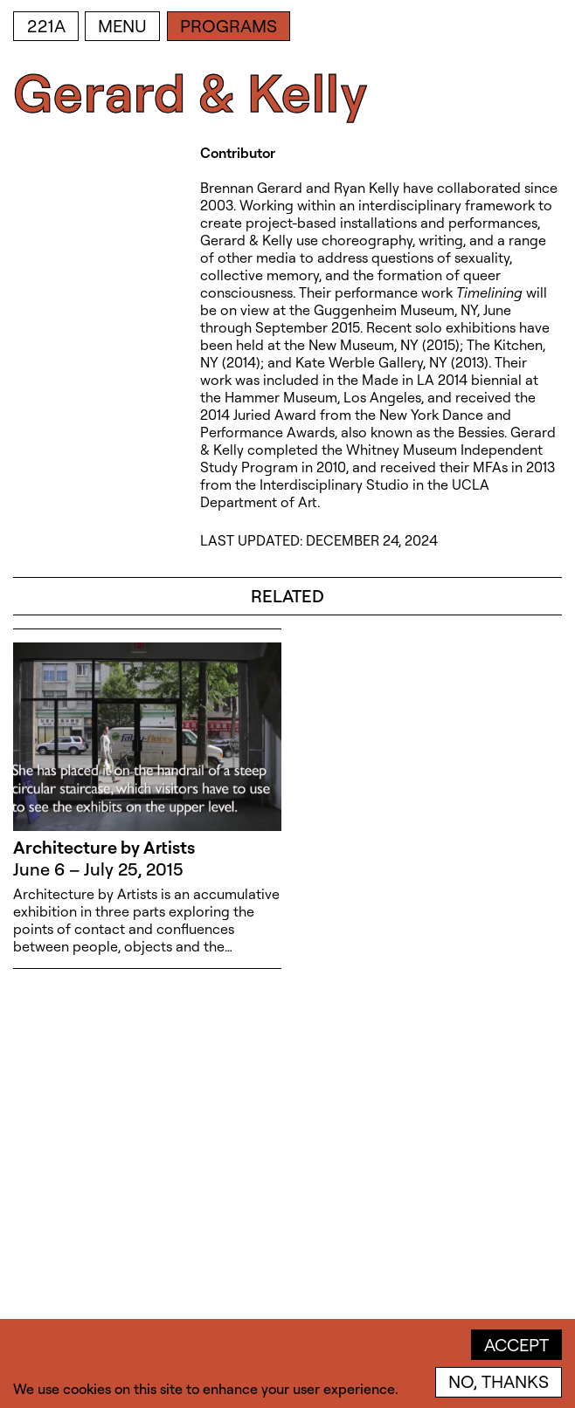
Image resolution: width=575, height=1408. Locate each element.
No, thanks (498, 1381)
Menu (122, 26)
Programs (228, 26)
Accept (516, 1345)
